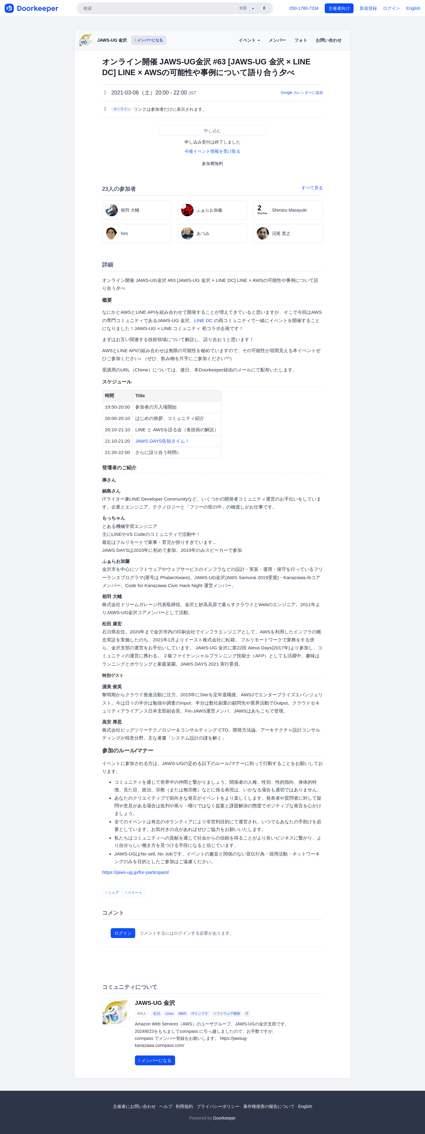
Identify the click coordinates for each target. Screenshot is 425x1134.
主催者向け (339, 8)
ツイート (134, 892)
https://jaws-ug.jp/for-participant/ (135, 872)
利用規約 (184, 1106)
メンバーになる (149, 40)
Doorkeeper (224, 1118)
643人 (141, 1013)
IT (247, 1013)
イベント (249, 40)
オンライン (121, 109)
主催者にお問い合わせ (134, 1106)
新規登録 (368, 8)
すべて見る (312, 187)
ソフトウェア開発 (226, 1013)
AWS (182, 1013)
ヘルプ (165, 1106)
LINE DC (203, 320)
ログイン (391, 8)
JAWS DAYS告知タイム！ (162, 441)
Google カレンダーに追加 (302, 92)
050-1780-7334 (304, 8)
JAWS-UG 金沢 (112, 40)
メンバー (277, 40)
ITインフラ (199, 1013)
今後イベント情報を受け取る (212, 151)
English (413, 8)
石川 (156, 1013)
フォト (300, 40)
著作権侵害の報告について (269, 1106)
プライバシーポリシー (218, 1106)
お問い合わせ (329, 40)
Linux (169, 1013)
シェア (112, 892)
